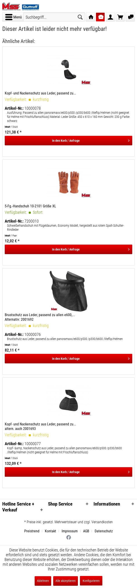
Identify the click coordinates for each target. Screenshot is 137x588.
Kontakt (50, 531)
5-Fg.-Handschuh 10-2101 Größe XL (30, 206)
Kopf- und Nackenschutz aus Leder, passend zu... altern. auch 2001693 (40, 426)
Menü (13, 16)
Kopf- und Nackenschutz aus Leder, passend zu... (40, 93)
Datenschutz (104, 531)
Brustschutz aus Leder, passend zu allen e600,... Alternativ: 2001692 (40, 317)
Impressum (70, 531)
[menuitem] (13, 17)
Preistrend (31, 531)
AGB (86, 531)
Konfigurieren (91, 581)
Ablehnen (43, 581)
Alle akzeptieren (65, 581)
